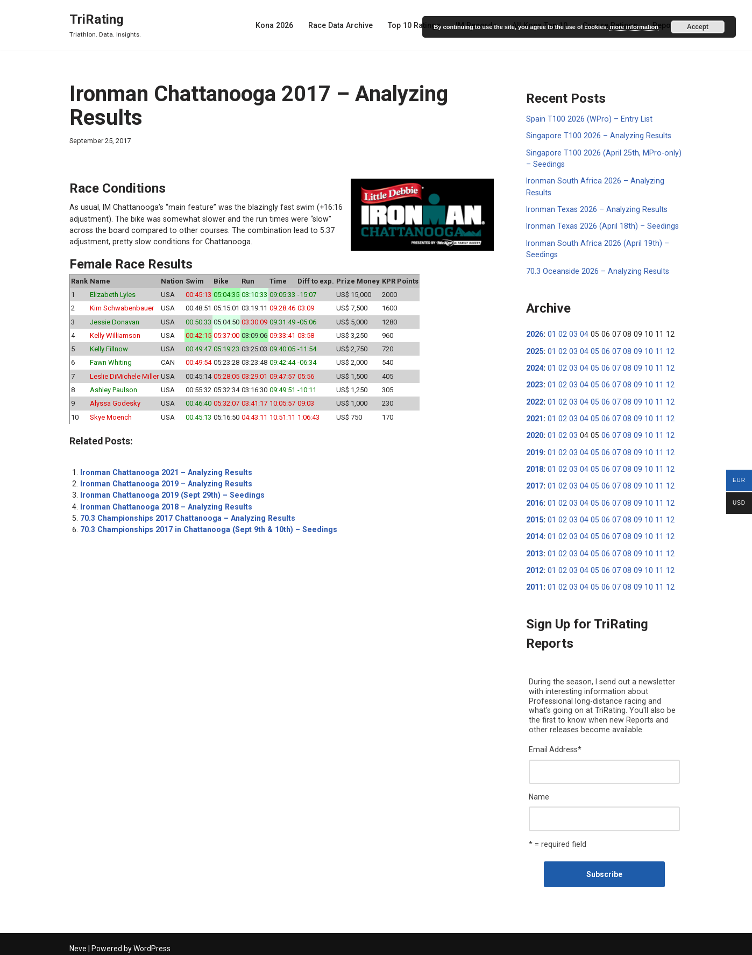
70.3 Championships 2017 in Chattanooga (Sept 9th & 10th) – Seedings (205, 526)
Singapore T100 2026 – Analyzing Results (597, 135)
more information (633, 27)
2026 (534, 332)
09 (633, 349)
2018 (534, 466)
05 (592, 349)
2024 (534, 366)
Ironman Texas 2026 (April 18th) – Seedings (600, 225)
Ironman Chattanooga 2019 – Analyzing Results (164, 481)
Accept (697, 27)
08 (623, 349)
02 (561, 332)
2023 (534, 382)
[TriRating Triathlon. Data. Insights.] (105, 25)
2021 (534, 416)
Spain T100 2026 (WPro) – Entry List (587, 119)
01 (551, 332)
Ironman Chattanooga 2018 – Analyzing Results (164, 503)
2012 (534, 566)
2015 (534, 516)
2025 (534, 349)
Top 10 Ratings (417, 25)
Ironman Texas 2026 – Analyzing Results (595, 208)
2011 (534, 582)
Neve (78, 942)
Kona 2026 (279, 25)
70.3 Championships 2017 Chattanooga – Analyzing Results (186, 515)
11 (653, 349)
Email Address (555, 744)
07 (612, 349)
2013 (534, 549)
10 (643, 349)
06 (602, 349)
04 (582, 332)
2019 (534, 449)
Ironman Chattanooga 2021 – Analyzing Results (164, 469)
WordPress (152, 942)
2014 (534, 532)
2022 (534, 399)
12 (663, 349)
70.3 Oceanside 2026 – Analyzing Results (596, 269)
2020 (534, 432)
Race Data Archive (345, 25)
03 (571, 332)
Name (539, 791)
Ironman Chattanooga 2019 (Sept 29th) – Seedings (170, 492)
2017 (534, 482)
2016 (534, 499)
